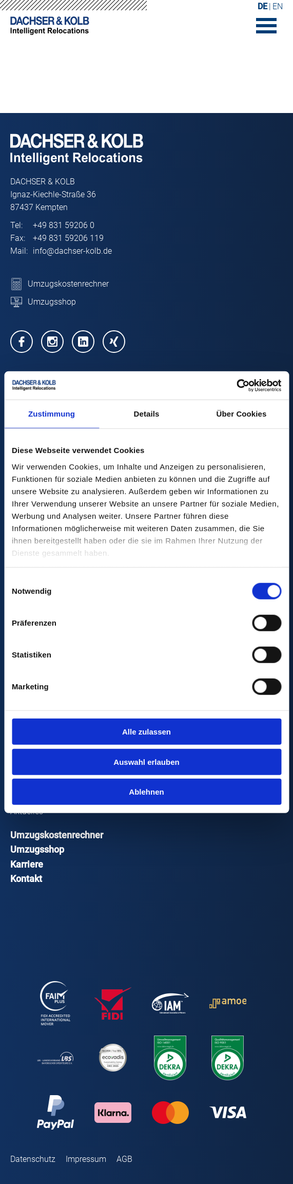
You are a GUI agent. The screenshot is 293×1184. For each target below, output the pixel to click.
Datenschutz (32, 1159)
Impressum (86, 1159)
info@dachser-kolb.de (72, 251)
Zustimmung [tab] (51, 413)
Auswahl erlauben (146, 761)
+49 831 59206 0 (63, 225)
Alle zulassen (146, 731)
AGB (124, 1159)
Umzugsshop (37, 849)
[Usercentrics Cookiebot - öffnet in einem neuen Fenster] (236, 385)
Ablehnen (146, 791)
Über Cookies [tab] (242, 413)
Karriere (26, 864)
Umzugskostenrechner (56, 835)
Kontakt (26, 878)
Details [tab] (147, 413)
